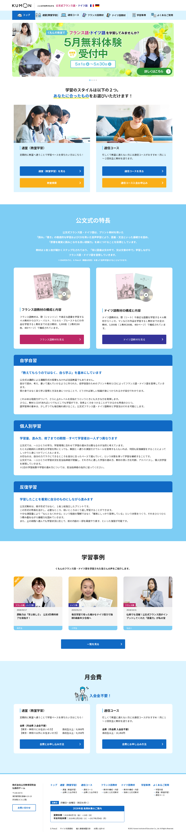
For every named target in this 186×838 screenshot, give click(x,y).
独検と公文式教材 (131, 792)
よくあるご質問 (161, 784)
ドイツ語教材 (128, 784)
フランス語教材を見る (52, 339)
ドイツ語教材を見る (134, 339)
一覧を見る (93, 644)
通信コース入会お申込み (134, 183)
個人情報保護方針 (83, 828)
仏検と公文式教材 (111, 792)
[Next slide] (167, 50)
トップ (53, 784)
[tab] (90, 80)
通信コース (86, 784)
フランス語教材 (109, 784)
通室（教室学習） (69, 784)
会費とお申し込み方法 (52, 744)
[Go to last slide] (19, 50)
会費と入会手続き (70, 792)
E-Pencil (53, 828)
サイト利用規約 (66, 828)
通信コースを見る (134, 171)
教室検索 (52, 183)
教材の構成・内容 (111, 789)
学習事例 (145, 784)
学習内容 (159, 789)
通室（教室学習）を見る (51, 171)
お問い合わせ (24, 807)
